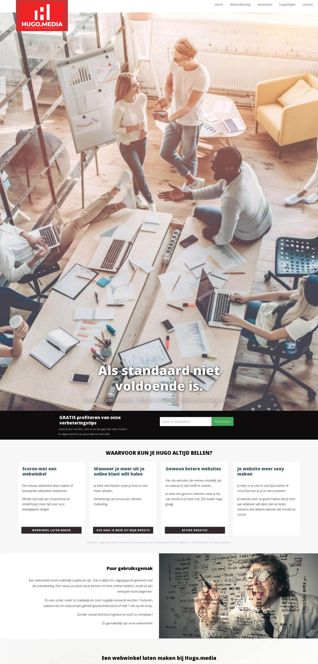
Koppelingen (287, 4)
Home (219, 4)
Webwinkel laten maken (51, 530)
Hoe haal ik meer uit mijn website (123, 530)
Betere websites (195, 530)
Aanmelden (222, 421)
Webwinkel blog (240, 4)
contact (308, 4)
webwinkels (264, 4)
